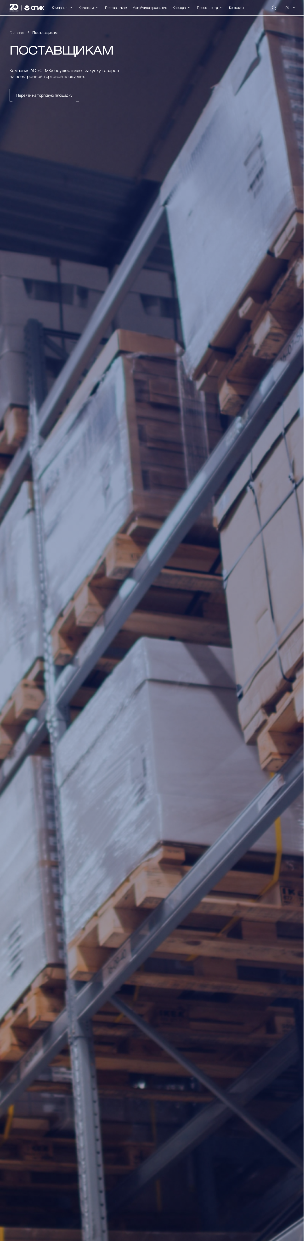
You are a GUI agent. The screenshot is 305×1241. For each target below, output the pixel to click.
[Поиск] (274, 7)
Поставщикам (116, 7)
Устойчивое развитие (150, 7)
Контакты (236, 7)
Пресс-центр (207, 7)
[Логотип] (27, 7)
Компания (59, 7)
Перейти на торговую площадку (44, 95)
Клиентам (86, 7)
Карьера (179, 7)
